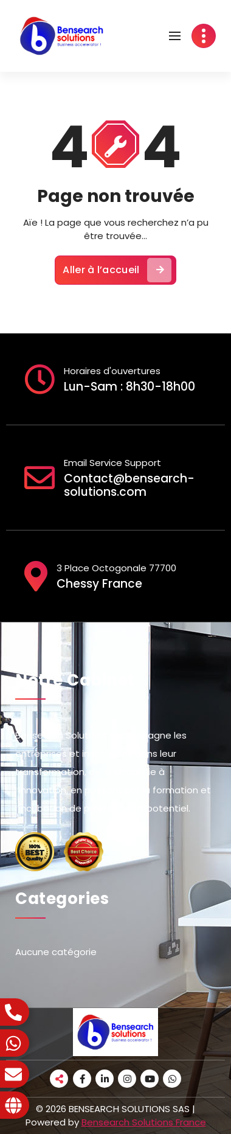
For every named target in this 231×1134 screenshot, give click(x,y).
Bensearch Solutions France (143, 1122)
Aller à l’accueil (117, 270)
